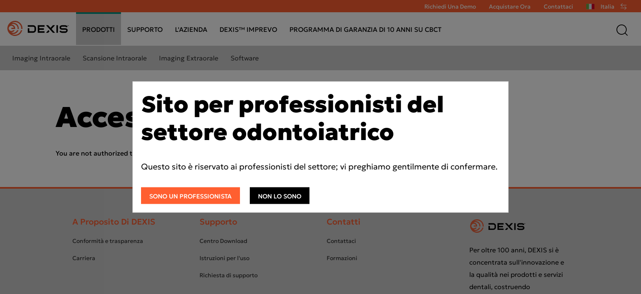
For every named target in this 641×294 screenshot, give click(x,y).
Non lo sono (279, 196)
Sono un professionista (190, 196)
